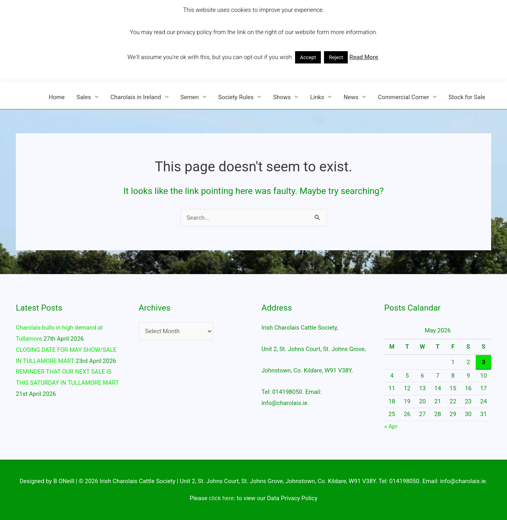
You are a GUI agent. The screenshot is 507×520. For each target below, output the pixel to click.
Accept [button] (308, 57)
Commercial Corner (403, 97)
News (350, 97)
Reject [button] (336, 57)
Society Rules (236, 97)
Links (317, 97)
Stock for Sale (466, 97)
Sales (83, 97)
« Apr (391, 426)
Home (57, 97)
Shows (282, 97)
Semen (190, 97)
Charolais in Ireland (136, 97)
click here (221, 498)
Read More (363, 57)
